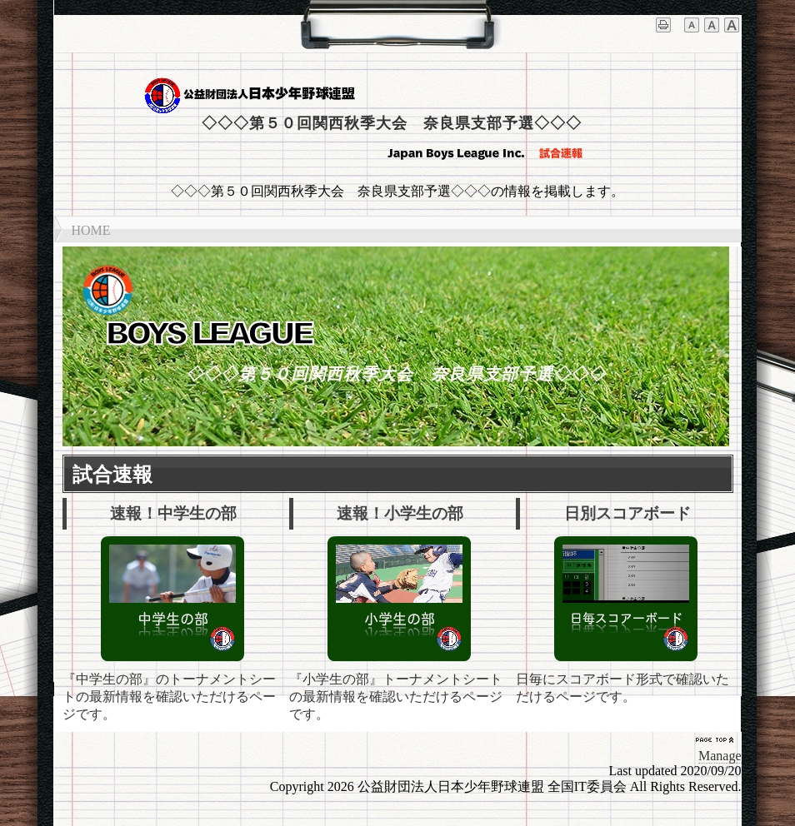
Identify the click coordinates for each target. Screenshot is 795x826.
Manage (720, 756)
